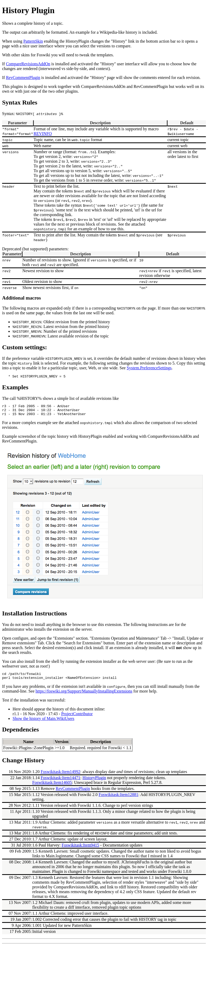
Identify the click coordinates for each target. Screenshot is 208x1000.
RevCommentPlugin (73, 793)
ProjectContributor (77, 718)
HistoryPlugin (94, 782)
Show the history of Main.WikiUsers (43, 723)
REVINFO (43, 133)
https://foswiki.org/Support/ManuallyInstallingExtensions (84, 696)
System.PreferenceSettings (149, 368)
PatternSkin (33, 41)
